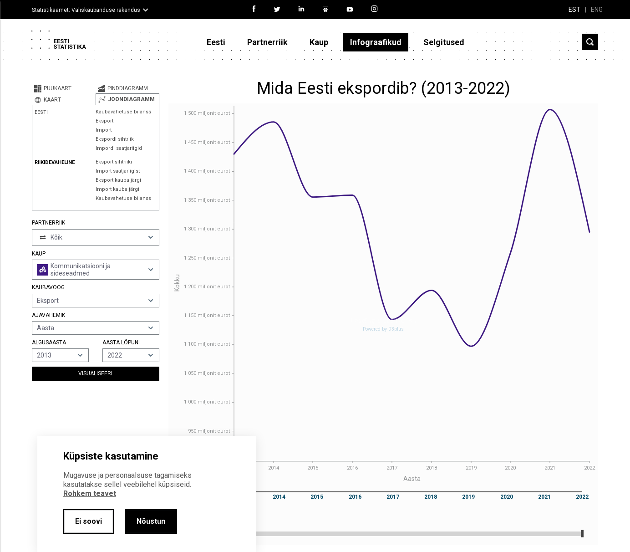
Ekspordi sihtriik (115, 139)
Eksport (104, 121)
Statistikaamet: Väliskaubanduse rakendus (86, 10)
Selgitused (443, 42)
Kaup (319, 42)
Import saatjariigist (118, 171)
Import (104, 130)
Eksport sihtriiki (114, 162)
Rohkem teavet (89, 493)
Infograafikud (375, 42)
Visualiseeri (95, 373)
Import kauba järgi (117, 189)
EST (574, 9)
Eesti (216, 42)
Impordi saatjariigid (119, 148)
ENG (597, 9)
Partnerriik (267, 42)
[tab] (64, 88)
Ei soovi (88, 521)
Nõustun (151, 521)
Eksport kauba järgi (118, 180)
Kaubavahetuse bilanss (123, 112)
